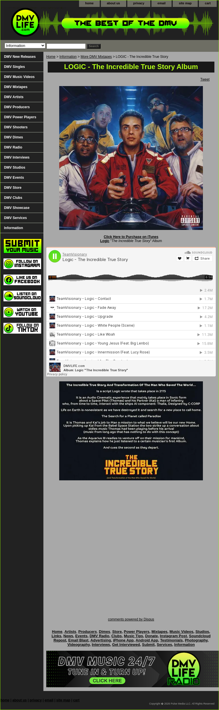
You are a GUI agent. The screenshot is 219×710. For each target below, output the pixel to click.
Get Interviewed (126, 644)
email (161, 3)
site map (185, 3)
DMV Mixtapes (15, 87)
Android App (147, 640)
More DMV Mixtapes (96, 57)
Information (68, 57)
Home (50, 57)
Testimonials (171, 640)
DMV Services (15, 218)
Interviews (101, 644)
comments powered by (131, 619)
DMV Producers (17, 107)
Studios (202, 631)
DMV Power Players (20, 117)
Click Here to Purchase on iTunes (131, 237)
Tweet (205, 79)
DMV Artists (14, 97)
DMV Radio (13, 147)
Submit (148, 644)
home (89, 3)
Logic (104, 241)
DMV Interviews (17, 157)
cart (208, 3)
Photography (196, 640)
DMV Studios (14, 167)
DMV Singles (14, 67)
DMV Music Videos (19, 77)
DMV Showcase (17, 208)
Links (56, 636)
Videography (78, 644)
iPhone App (123, 640)
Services (164, 644)
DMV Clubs (13, 198)
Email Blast (78, 640)
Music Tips (133, 636)
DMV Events (14, 178)
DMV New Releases (20, 57)
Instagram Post (173, 636)
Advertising (100, 640)
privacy (139, 3)
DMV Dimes (13, 137)
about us (113, 3)
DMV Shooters (16, 127)
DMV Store (13, 188)
